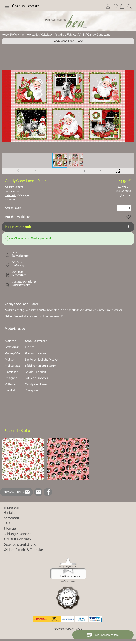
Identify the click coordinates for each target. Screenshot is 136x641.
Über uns (19, 6)
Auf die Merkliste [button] (17, 217)
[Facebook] (47, 492)
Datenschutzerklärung (20, 544)
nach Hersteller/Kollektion (36, 34)
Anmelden (11, 518)
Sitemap (10, 528)
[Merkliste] (115, 6)
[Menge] (124, 208)
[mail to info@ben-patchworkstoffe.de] (38, 492)
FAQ (7, 523)
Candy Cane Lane (98, 34)
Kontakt (33, 6)
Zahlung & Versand (17, 534)
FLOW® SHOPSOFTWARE (68, 628)
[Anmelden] (108, 6)
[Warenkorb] (122, 6)
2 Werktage (17, 195)
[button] (7, 6)
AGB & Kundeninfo (17, 539)
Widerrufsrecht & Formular (23, 550)
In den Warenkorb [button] (18, 227)
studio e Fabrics (66, 34)
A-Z (81, 34)
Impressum (12, 507)
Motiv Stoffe (9, 34)
